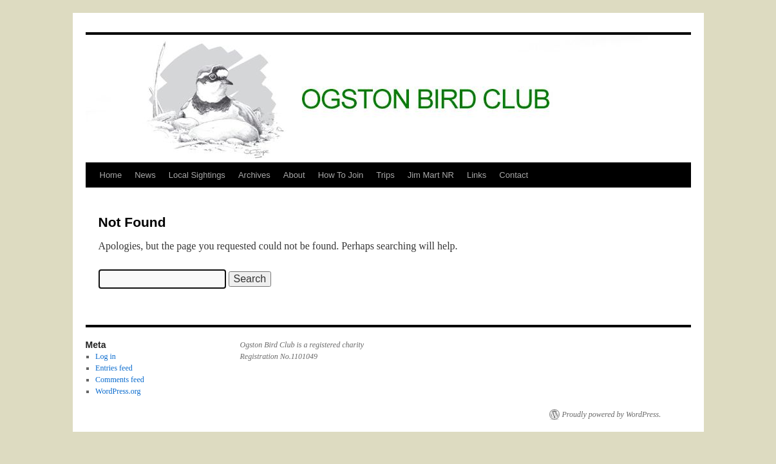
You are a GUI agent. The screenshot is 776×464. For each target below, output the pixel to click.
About (294, 175)
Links (476, 175)
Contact (513, 175)
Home (111, 175)
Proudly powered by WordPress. (611, 414)
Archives (254, 175)
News (145, 175)
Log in (105, 356)
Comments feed (119, 379)
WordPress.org (117, 391)
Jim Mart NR (431, 175)
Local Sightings (197, 175)
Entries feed (114, 367)
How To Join (341, 175)
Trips (385, 175)
